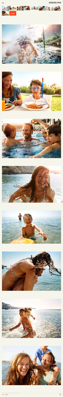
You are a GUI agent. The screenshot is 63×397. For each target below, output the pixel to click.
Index (3, 394)
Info (6, 394)
